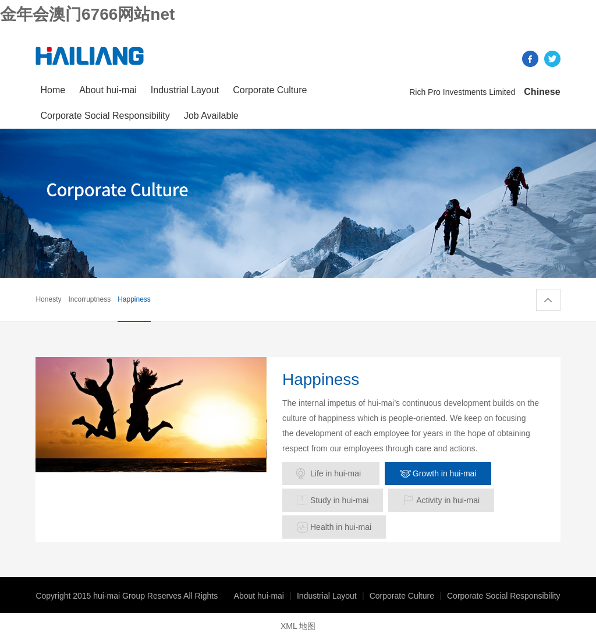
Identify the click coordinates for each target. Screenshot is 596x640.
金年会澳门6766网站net (87, 14)
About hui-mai (108, 90)
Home (52, 90)
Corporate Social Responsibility (104, 116)
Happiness (134, 299)
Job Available (211, 116)
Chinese (542, 92)
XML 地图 (298, 626)
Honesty (48, 299)
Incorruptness (89, 299)
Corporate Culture (270, 90)
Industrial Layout (185, 90)
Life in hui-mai (335, 473)
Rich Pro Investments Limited (462, 92)
